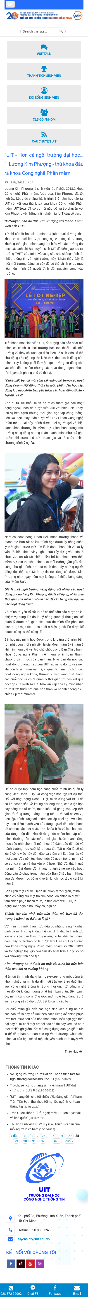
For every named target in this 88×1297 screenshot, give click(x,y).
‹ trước (28, 1136)
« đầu (15, 1136)
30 (25, 1141)
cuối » (69, 1141)
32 (43, 1141)
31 (34, 1141)
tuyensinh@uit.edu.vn (34, 1239)
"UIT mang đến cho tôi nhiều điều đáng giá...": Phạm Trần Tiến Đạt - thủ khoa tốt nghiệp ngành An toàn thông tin (46, 1101)
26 (61, 1136)
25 (52, 1136)
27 (70, 1136)
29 (16, 1141)
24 (43, 1136)
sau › (56, 1141)
